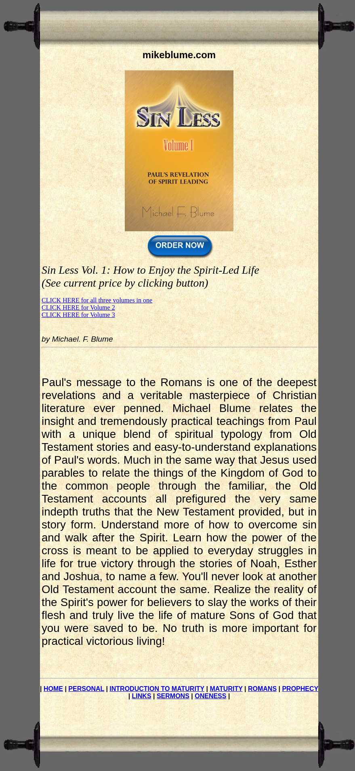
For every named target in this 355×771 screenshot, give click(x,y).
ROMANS (262, 688)
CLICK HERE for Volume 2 (78, 307)
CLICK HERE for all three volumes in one (97, 300)
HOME (53, 688)
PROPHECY (300, 688)
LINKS (141, 696)
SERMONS (173, 696)
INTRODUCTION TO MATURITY (156, 688)
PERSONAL (86, 688)
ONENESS (210, 696)
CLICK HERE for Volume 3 (78, 314)
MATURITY (226, 688)
